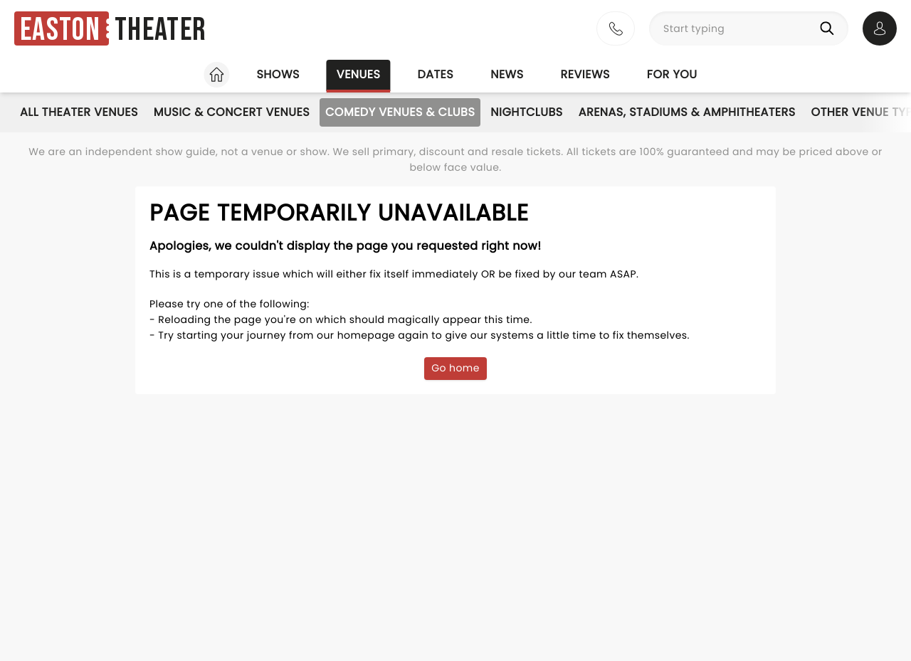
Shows (277, 74)
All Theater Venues (79, 112)
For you (672, 74)
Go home (455, 368)
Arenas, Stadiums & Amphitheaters (687, 112)
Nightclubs (526, 112)
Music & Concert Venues (232, 112)
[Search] (829, 28)
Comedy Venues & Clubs (400, 112)
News (506, 74)
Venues (359, 74)
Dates (435, 74)
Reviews (585, 74)
